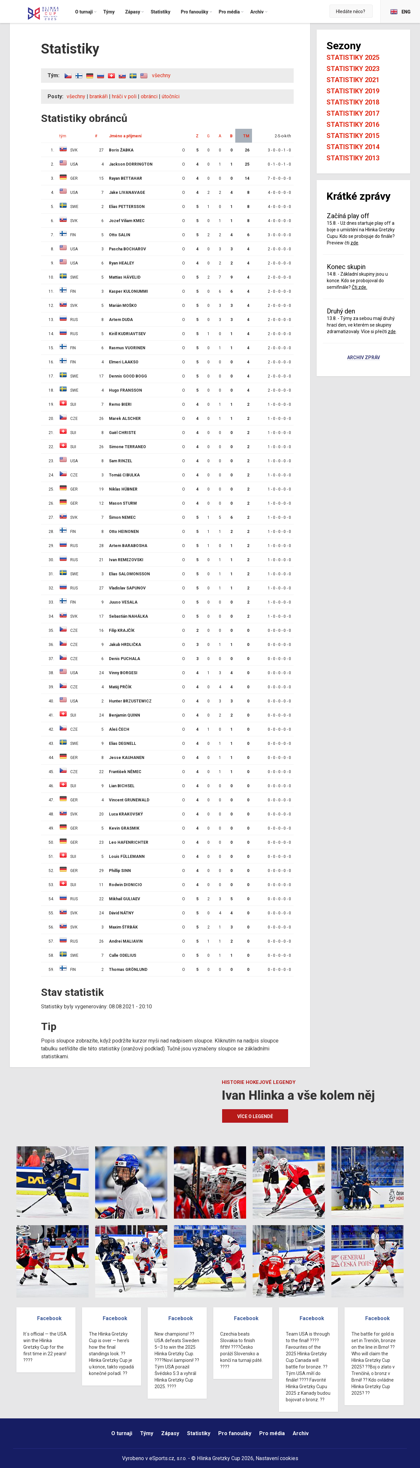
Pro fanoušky (234, 1433)
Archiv (301, 1433)
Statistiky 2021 (352, 80)
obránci (149, 96)
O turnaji (121, 1433)
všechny (161, 75)
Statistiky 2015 (352, 136)
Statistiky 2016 (352, 124)
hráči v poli (124, 96)
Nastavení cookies (277, 1458)
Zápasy (170, 1433)
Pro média (272, 1433)
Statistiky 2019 (352, 91)
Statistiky (198, 1433)
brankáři (99, 96)
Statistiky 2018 (352, 102)
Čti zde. (359, 287)
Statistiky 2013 (352, 158)
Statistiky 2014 (352, 147)
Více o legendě (255, 1116)
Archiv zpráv (363, 358)
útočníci (170, 96)
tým (62, 136)
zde (354, 242)
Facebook (49, 1318)
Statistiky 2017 (352, 113)
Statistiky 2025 (352, 57)
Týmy (146, 1433)
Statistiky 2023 (352, 69)
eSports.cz (161, 1458)
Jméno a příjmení (125, 136)
